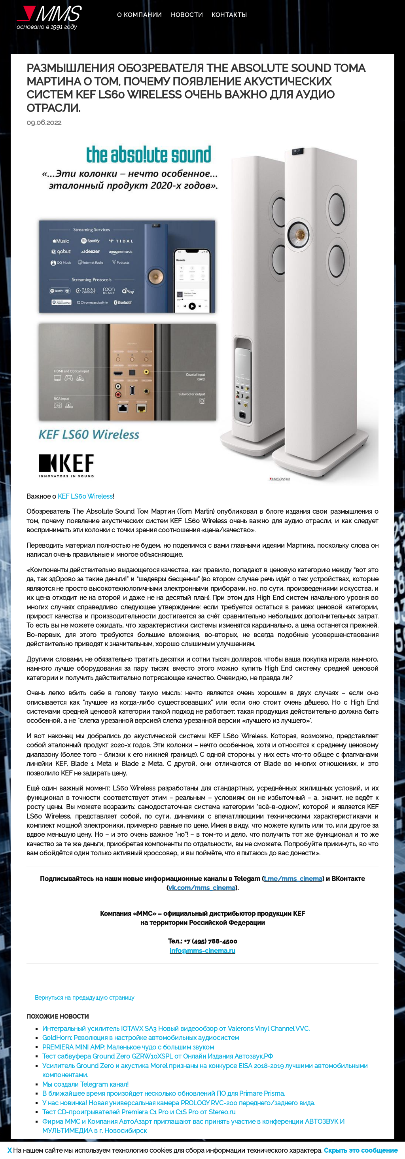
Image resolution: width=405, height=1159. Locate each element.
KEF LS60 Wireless (85, 496)
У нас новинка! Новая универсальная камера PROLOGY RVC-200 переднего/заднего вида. (178, 1103)
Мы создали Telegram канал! (85, 1084)
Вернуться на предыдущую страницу (84, 998)
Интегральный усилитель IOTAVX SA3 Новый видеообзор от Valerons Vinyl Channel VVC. (176, 1028)
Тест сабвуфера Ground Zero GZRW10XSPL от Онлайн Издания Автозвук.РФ (157, 1056)
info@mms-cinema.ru (202, 951)
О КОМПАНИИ (139, 15)
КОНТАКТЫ (230, 15)
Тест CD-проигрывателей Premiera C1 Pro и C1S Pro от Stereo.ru (139, 1112)
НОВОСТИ (187, 15)
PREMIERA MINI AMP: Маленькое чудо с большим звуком (128, 1047)
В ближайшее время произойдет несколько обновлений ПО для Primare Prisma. (163, 1093)
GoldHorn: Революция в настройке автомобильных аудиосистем (140, 1038)
